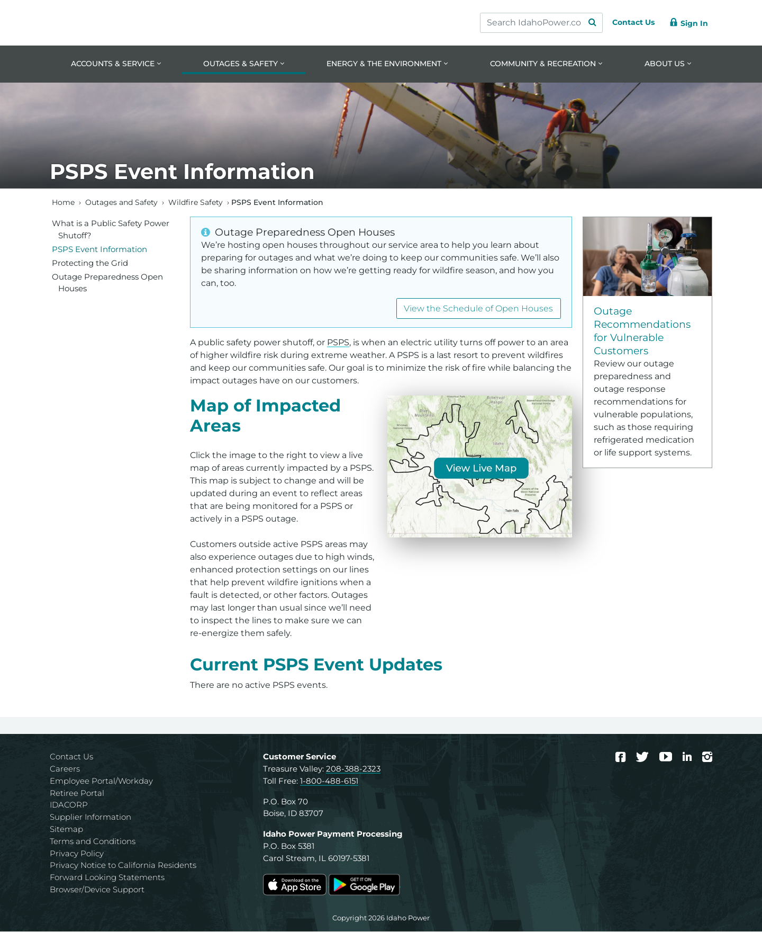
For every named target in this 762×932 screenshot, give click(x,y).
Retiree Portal (77, 793)
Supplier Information (90, 818)
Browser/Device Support (97, 890)
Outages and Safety (121, 203)
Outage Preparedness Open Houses (107, 283)
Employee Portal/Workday (101, 781)
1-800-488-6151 (329, 781)
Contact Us (71, 757)
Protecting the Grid (90, 263)
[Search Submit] (582, 23)
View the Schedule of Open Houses (478, 309)
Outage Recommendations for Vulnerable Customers (642, 332)
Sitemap (66, 830)
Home (63, 203)
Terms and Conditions (92, 842)
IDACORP (69, 806)
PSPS (338, 343)
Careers (65, 770)
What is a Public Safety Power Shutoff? (110, 230)
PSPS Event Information (99, 250)
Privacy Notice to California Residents (123, 866)
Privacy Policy (77, 854)
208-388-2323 (353, 770)
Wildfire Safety (195, 203)
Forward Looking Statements (107, 878)
